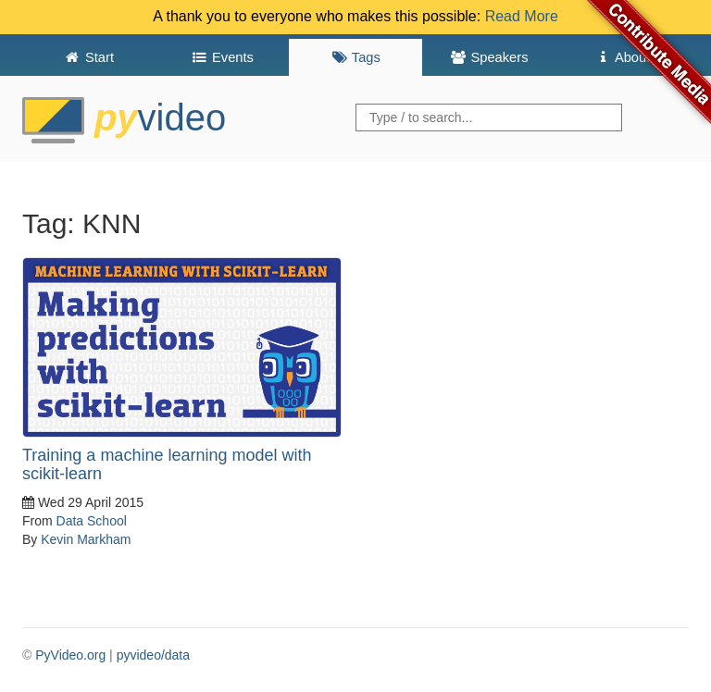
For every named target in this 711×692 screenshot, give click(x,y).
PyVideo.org (70, 655)
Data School (91, 520)
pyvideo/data (153, 655)
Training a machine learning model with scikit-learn (167, 464)
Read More (521, 16)
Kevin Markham (86, 539)
